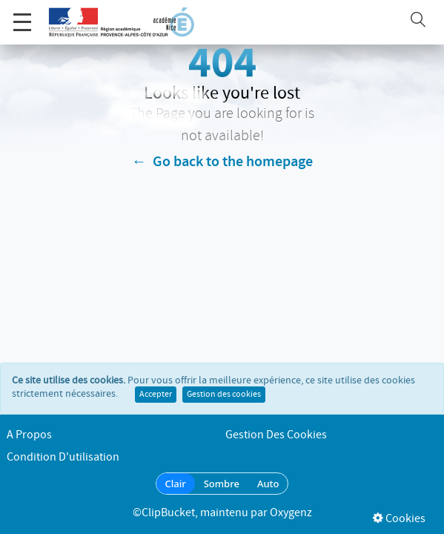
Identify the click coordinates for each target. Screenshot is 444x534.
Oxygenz (291, 513)
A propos (29, 435)
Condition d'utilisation (63, 457)
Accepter (155, 394)
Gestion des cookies (224, 394)
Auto (268, 483)
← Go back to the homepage (222, 161)
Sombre (221, 483)
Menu (22, 14)
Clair (175, 483)
